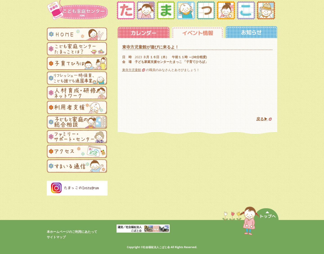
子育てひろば (77, 63)
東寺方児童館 (131, 70)
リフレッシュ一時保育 (77, 78)
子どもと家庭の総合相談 (77, 122)
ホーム (77, 34)
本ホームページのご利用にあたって (72, 231)
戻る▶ (262, 118)
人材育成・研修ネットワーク (77, 92)
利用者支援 (77, 107)
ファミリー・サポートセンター (77, 136)
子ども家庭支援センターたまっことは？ (77, 48)
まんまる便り (77, 166)
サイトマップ (56, 237)
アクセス (77, 151)
